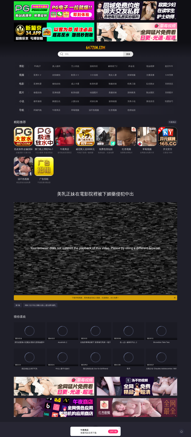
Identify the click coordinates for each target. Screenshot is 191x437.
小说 (21, 101)
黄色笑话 (150, 101)
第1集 (18, 305)
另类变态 (169, 83)
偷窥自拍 (38, 92)
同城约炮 (38, 110)
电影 (21, 83)
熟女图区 (150, 92)
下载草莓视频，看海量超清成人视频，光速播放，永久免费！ (124, 297)
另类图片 (169, 92)
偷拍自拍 (56, 83)
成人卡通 (75, 83)
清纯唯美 (131, 92)
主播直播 (150, 75)
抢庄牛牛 (169, 66)
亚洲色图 (56, 92)
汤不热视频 (94, 110)
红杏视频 (113, 110)
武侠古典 (94, 101)
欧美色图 (75, 92)
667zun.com (95, 47)
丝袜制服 (131, 75)
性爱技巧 (169, 101)
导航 (21, 110)
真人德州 (56, 66)
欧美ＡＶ (75, 75)
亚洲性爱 (38, 83)
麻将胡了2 (112, 66)
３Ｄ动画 (94, 75)
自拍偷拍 (56, 75)
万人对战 (75, 66)
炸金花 (131, 66)
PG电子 (37, 66)
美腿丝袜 (113, 92)
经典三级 (131, 83)
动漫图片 (94, 92)
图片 (21, 92)
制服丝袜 (113, 83)
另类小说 (131, 101)
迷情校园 (113, 101)
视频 (21, 75)
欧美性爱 (94, 83)
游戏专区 (94, 66)
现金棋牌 (150, 66)
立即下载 (113, 431)
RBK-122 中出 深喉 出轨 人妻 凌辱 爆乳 (40, 305)
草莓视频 (75, 110)
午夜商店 (56, 110)
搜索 (128, 54)
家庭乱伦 (56, 101)
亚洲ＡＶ (38, 75)
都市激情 (38, 101)
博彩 (21, 66)
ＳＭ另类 (169, 75)
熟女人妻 (113, 75)
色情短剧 (131, 110)
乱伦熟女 (150, 83)
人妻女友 (75, 101)
